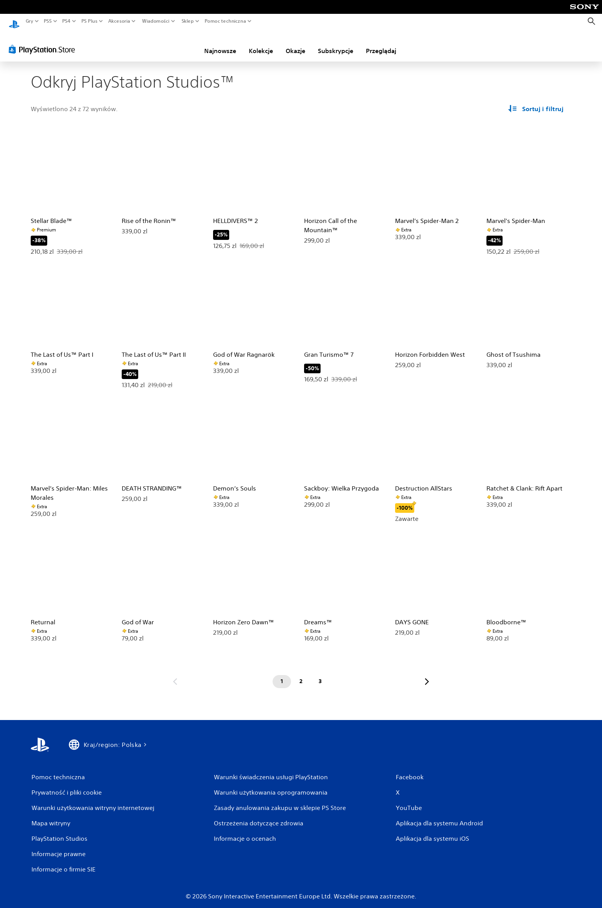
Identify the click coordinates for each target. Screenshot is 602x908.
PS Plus (89, 21)
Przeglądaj (381, 43)
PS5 (48, 21)
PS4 (66, 21)
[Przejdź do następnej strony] (427, 674)
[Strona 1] (282, 674)
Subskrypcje (335, 43)
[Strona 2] (301, 674)
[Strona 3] (320, 674)
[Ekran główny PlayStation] (14, 21)
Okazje (295, 43)
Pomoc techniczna (225, 21)
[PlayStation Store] (44, 42)
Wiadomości (156, 21)
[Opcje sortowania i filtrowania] (536, 101)
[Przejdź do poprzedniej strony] (175, 674)
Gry (29, 21)
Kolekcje (261, 43)
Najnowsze (220, 43)
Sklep (188, 21)
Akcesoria (119, 21)
